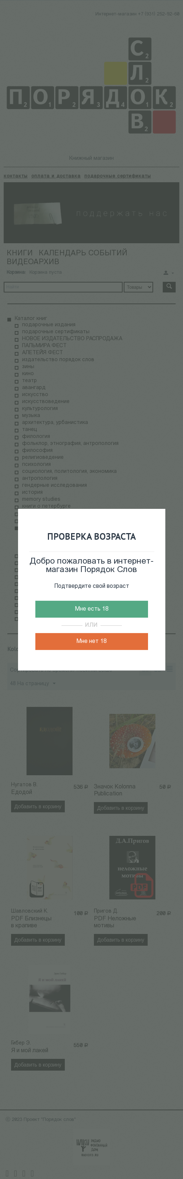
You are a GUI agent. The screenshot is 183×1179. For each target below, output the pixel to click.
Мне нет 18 (91, 641)
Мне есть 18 (92, 609)
